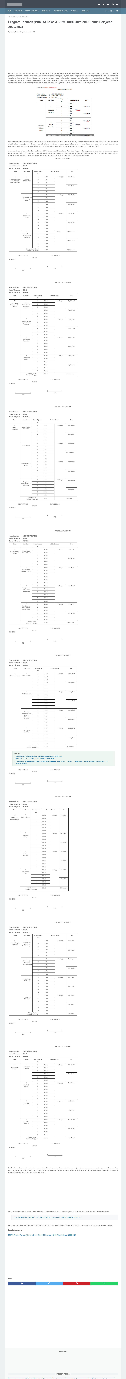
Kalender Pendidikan (96, 69)
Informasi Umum (103, 61)
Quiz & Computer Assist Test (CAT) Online (102, 113)
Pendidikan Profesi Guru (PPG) (99, 94)
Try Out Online (94, 124)
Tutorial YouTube (33, 7)
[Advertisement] (45, 52)
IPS (102, 54)
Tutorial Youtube (107, 128)
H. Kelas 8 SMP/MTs (98, 167)
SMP (107, 117)
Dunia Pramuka (94, 54)
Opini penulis (100, 80)
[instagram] (111, 2)
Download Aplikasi (95, 50)
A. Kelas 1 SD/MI (96, 143)
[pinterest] (116, 2)
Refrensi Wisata (94, 117)
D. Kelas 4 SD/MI (96, 153)
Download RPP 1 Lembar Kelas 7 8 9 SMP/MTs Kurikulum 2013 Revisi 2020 (39, 770)
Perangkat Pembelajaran (97, 102)
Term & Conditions (61, 1372)
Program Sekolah (95, 105)
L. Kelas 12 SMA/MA (98, 181)
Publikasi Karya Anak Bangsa (98, 109)
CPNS (111, 43)
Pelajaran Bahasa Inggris (97, 87)
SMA (102, 117)
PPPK (108, 80)
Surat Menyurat (94, 120)
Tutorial (112, 124)
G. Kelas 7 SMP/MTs (98, 163)
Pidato (109, 102)
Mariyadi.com (66, 1376)
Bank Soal (76, 7)
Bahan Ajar (47, 7)
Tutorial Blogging (95, 128)
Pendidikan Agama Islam (97, 91)
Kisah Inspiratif (94, 72)
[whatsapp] (72, 1307)
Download (87, 7)
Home (10, 7)
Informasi (19, 7)
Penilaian (114, 98)
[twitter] (102, 2)
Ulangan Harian (94, 131)
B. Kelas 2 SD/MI (96, 146)
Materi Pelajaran (109, 76)
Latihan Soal (105, 72)
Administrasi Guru (62, 7)
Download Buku (108, 50)
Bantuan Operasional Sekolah (98, 43)
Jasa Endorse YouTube (106, 65)
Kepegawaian (108, 69)
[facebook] (97, 2)
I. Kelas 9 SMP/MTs (97, 170)
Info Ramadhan (106, 58)
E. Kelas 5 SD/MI (96, 157)
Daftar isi (86, 1372)
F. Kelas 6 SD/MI (96, 160)
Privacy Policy (50, 1372)
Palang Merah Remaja (96, 83)
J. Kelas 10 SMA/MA (98, 174)
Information (93, 65)
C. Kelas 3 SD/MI (96, 150)
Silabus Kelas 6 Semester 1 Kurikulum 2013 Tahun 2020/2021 (35, 773)
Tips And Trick (105, 120)
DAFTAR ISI (93, 46)
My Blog (92, 80)
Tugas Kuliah (104, 124)
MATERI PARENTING (96, 76)
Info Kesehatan (94, 58)
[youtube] (106, 2)
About (71, 1372)
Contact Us (77, 1372)
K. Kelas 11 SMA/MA (98, 177)
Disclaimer (40, 1372)
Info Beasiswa (110, 54)
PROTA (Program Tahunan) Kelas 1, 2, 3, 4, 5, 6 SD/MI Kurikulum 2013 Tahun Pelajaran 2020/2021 (42, 1259)
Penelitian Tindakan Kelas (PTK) (99, 98)
